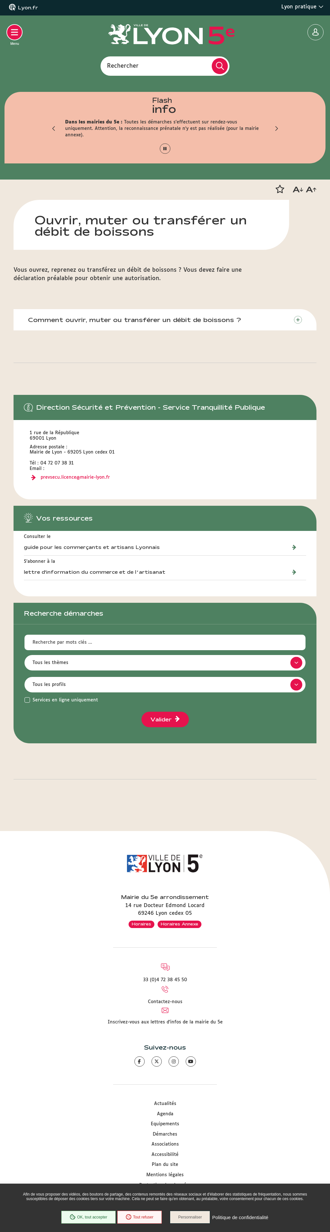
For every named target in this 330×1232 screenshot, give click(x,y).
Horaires (141, 924)
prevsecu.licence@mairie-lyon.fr (75, 477)
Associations (165, 1144)
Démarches (165, 1134)
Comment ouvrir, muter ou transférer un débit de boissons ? (134, 319)
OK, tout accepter (88, 1217)
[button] (54, 128)
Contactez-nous (165, 1002)
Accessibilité (165, 1154)
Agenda (165, 1114)
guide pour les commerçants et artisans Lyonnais (92, 547)
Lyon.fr (28, 7)
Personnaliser (190, 1217)
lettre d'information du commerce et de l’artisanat (94, 572)
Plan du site (165, 1164)
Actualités (165, 1103)
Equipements (165, 1124)
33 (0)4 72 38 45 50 (165, 980)
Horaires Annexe (179, 924)
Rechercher (123, 66)
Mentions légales (165, 1175)
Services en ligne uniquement (65, 700)
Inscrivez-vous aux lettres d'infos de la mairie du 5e (165, 1022)
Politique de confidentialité (240, 1217)
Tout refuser (139, 1217)
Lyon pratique (302, 7)
